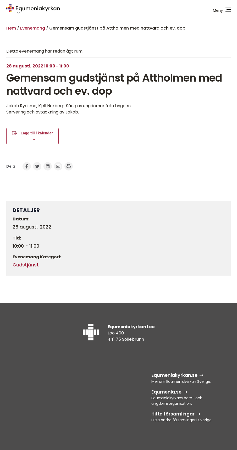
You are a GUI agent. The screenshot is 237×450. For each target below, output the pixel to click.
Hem (11, 28)
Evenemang (32, 28)
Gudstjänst (26, 265)
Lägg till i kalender (37, 133)
